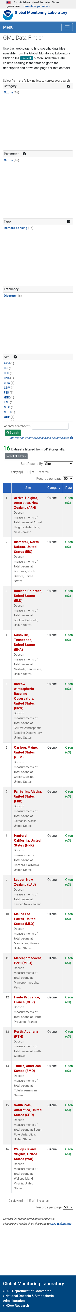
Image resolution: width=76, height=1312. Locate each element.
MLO (7, 407)
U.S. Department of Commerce (28, 1291)
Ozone (8, 92)
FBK (6, 392)
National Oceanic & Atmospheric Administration (28, 1298)
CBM (7, 388)
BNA (7, 378)
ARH (7, 363)
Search (12, 432)
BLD (6, 373)
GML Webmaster (60, 1223)
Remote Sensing (15, 228)
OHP (7, 417)
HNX (7, 397)
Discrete (10, 296)
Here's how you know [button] (35, 6)
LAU (6, 402)
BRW (7, 383)
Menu (8, 27)
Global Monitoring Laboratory (41, 12)
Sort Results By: (32, 464)
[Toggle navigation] (67, 27)
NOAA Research (17, 1306)
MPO (7, 412)
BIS (6, 368)
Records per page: (49, 479)
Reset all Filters (16, 456)
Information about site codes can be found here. (41, 437)
